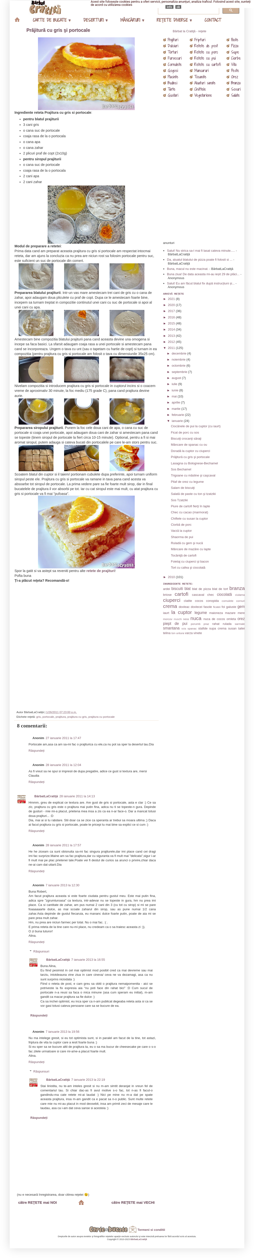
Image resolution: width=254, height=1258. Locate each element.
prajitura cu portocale (101, 716)
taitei (241, 628)
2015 (172, 323)
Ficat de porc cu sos (185, 432)
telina (167, 633)
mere (241, 613)
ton (173, 633)
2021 (172, 299)
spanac (192, 628)
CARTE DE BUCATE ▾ (51, 20)
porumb (196, 623)
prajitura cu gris (77, 716)
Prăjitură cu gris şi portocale (58, 30)
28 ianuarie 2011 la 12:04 (63, 765)
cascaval (198, 595)
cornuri (240, 600)
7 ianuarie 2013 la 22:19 (88, 1079)
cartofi (181, 594)
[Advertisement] (87, 644)
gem (241, 607)
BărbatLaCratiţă (46, 796)
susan (232, 628)
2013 (172, 336)
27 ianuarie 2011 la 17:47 (63, 738)
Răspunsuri (41, 951)
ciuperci (171, 600)
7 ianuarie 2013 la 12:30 (63, 885)
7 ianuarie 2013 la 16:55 (88, 959)
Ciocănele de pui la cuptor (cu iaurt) (195, 426)
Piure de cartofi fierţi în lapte (190, 506)
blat (188, 589)
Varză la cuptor (181, 530)
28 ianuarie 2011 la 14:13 (77, 796)
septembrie (180, 372)
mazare (230, 613)
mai (175, 396)
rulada (227, 624)
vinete (198, 633)
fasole (207, 607)
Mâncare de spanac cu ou (189, 444)
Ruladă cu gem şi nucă (187, 543)
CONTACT (212, 20)
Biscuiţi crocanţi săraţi (186, 438)
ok (178, 7)
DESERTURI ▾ (95, 20)
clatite (188, 601)
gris (38, 716)
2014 (172, 329)
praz (206, 623)
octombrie (179, 365)
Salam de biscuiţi (182, 488)
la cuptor (181, 612)
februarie (178, 415)
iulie (175, 384)
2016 (172, 317)
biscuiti (177, 589)
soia (183, 628)
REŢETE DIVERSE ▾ (174, 20)
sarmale (240, 623)
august (177, 378)
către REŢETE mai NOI (37, 1202)
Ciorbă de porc (181, 524)
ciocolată (224, 594)
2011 (172, 348)
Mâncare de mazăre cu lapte (191, 549)
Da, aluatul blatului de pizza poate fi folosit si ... (199, 259)
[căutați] (188, 10)
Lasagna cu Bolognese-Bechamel (194, 463)
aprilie (176, 402)
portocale (48, 716)
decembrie (179, 353)
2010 (172, 577)
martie (176, 409)
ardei (166, 589)
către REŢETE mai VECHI (133, 1202)
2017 (172, 311)
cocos (199, 601)
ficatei (217, 606)
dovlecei (196, 607)
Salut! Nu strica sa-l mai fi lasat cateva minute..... (201, 250)
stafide (203, 628)
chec (210, 595)
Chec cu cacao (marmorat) (189, 512)
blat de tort (220, 589)
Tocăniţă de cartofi (183, 555)
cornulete (227, 600)
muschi (178, 619)
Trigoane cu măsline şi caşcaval (193, 475)
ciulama (240, 594)
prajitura (61, 716)
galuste (231, 607)
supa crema (217, 628)
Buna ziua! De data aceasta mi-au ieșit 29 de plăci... (203, 274)
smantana (171, 628)
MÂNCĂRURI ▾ (132, 20)
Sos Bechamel (181, 469)
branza (237, 588)
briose (167, 595)
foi (223, 607)
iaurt (166, 613)
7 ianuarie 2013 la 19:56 (63, 1031)
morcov (167, 619)
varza (189, 633)
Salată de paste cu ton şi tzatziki (193, 494)
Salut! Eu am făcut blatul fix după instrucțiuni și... (201, 283)
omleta (231, 619)
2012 (172, 342)
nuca (195, 618)
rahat (216, 624)
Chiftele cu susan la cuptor (189, 518)
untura (180, 633)
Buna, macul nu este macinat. (187, 269)
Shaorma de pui (182, 537)
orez (241, 619)
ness (186, 619)
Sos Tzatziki (179, 500)
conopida (212, 601)
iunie (175, 390)
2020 (172, 305)
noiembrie (179, 359)
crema (170, 606)
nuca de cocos (214, 619)
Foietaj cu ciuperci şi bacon (190, 561)
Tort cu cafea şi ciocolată (188, 567)
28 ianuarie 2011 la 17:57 (63, 845)
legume (200, 613)
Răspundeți (37, 750)
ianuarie (178, 421)
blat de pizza (201, 589)
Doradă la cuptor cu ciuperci (190, 451)
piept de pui (175, 623)
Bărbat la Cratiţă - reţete (189, 31)
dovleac (184, 607)
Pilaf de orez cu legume (187, 482)
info (169, 7)
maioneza (216, 613)
